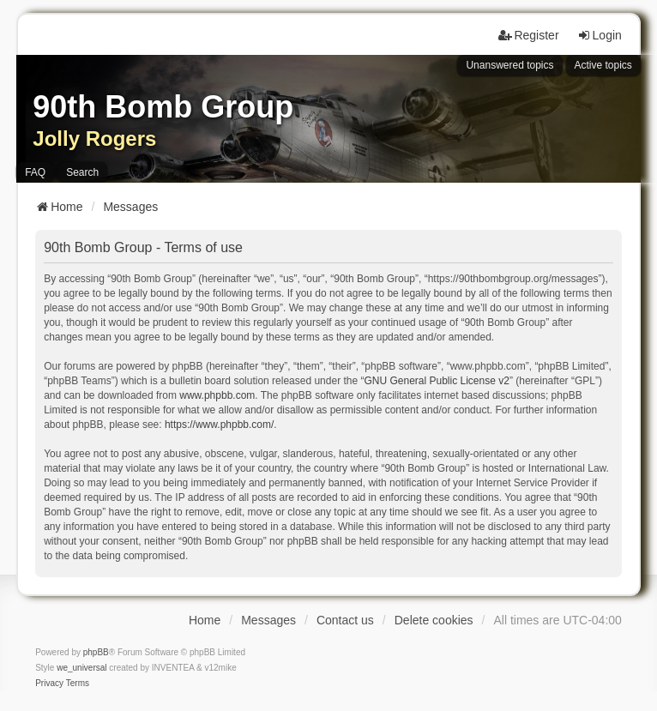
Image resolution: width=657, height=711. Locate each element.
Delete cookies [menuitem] (434, 620)
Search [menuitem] (82, 172)
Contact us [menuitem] (345, 620)
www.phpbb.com (217, 395)
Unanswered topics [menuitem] (509, 65)
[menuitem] (49, 683)
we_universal (81, 667)
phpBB (96, 652)
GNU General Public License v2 (436, 381)
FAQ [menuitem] (35, 172)
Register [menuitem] (528, 35)
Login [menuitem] (599, 35)
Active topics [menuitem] (603, 65)
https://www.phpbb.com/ (219, 425)
